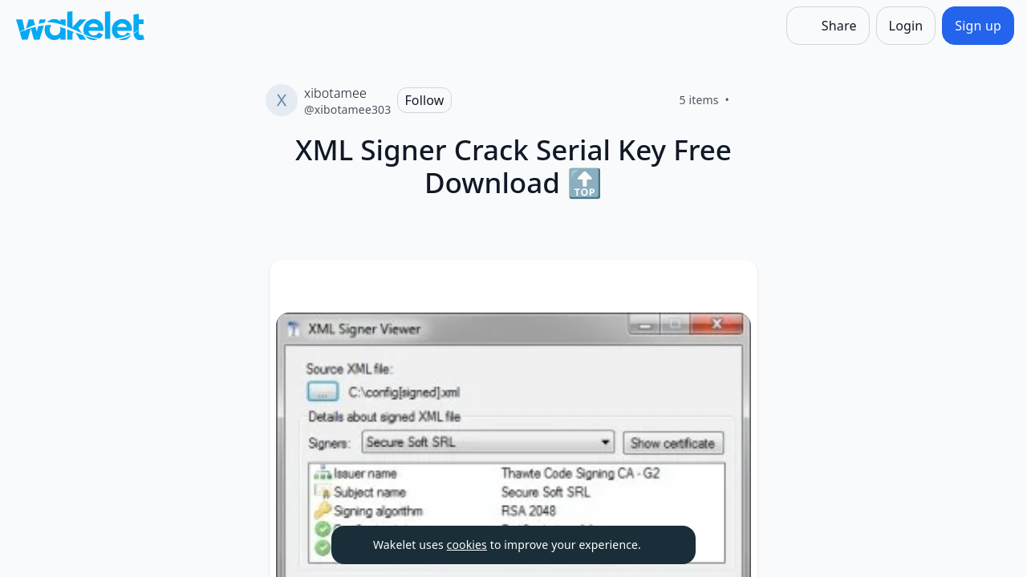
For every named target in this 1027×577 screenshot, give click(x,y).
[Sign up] (978, 25)
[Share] (828, 25)
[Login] (906, 25)
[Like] (748, 100)
